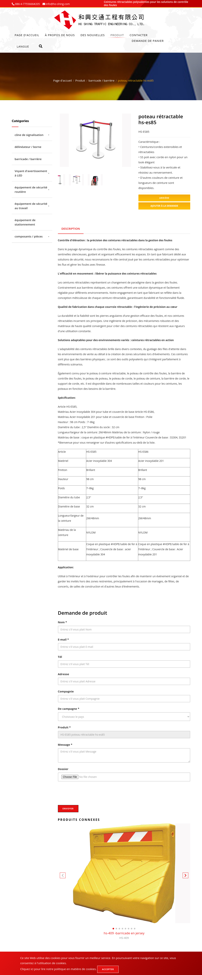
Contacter (139, 35)
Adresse (63, 673)
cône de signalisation (29, 135)
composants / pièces (29, 236)
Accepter (108, 969)
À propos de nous (60, 35)
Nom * (62, 621)
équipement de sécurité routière (31, 189)
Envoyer (68, 808)
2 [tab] (95, 163)
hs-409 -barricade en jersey (124, 935)
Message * (65, 744)
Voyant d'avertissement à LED (31, 173)
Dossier (63, 768)
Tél (60, 656)
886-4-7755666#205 (27, 4)
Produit (117, 35)
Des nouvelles (92, 35)
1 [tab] (90, 163)
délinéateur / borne (28, 147)
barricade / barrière (101, 80)
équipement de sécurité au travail (31, 206)
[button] (185, 875)
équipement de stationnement (25, 222)
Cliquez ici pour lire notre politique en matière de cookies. (58, 969)
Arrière (164, 197)
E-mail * (63, 639)
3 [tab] (101, 163)
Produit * (64, 727)
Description (71, 228)
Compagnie (66, 691)
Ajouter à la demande (164, 205)
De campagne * (68, 708)
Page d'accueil (27, 35)
